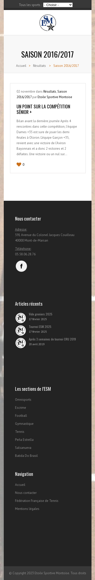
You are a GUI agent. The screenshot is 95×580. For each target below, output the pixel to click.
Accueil (21, 66)
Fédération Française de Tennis (36, 501)
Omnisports (23, 400)
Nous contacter (26, 493)
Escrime (20, 408)
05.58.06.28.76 (25, 254)
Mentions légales (27, 509)
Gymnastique (24, 424)
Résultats (39, 66)
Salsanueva (23, 448)
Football (21, 416)
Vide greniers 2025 (40, 314)
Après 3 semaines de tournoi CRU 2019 (52, 339)
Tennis (19, 432)
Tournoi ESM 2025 (40, 326)
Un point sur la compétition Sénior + (43, 109)
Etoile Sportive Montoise (55, 97)
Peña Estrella (24, 440)
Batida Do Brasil (26, 456)
